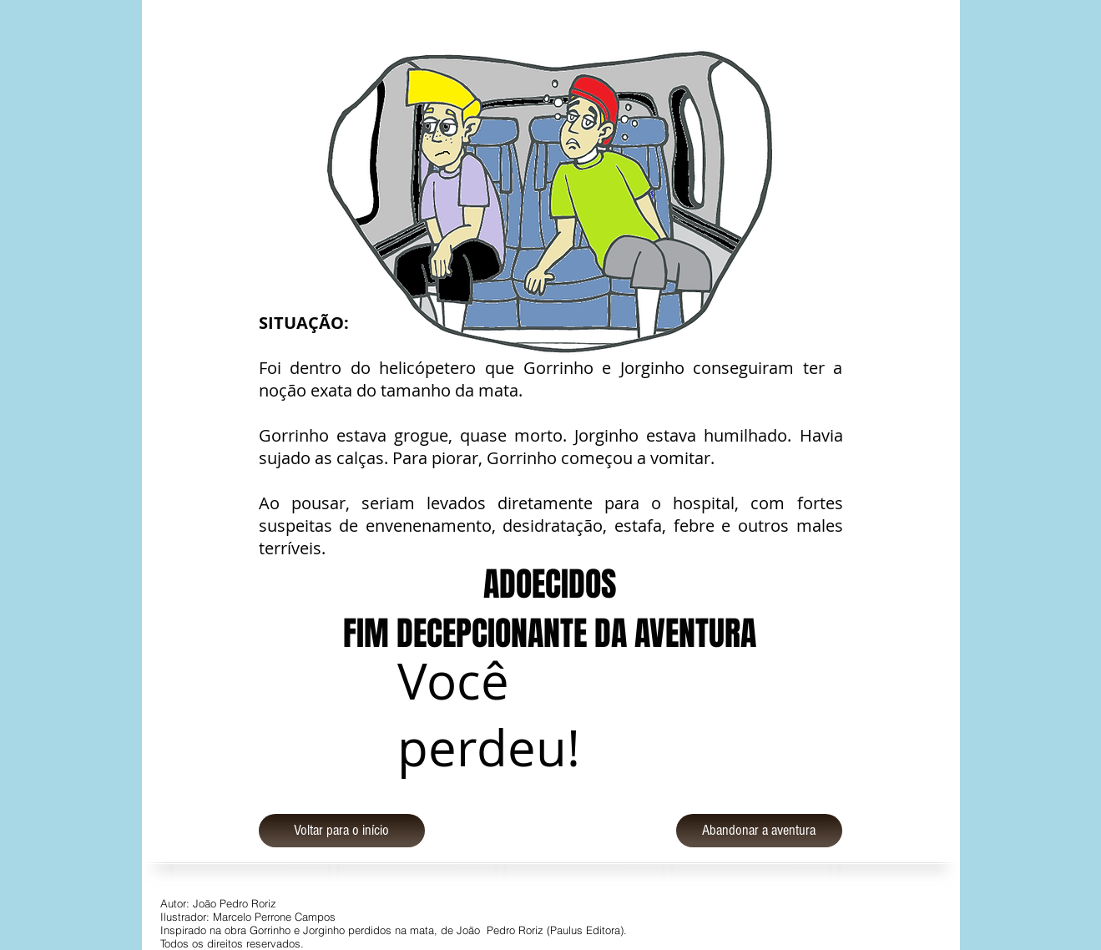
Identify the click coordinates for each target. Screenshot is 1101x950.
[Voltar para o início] (342, 830)
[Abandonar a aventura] (759, 830)
